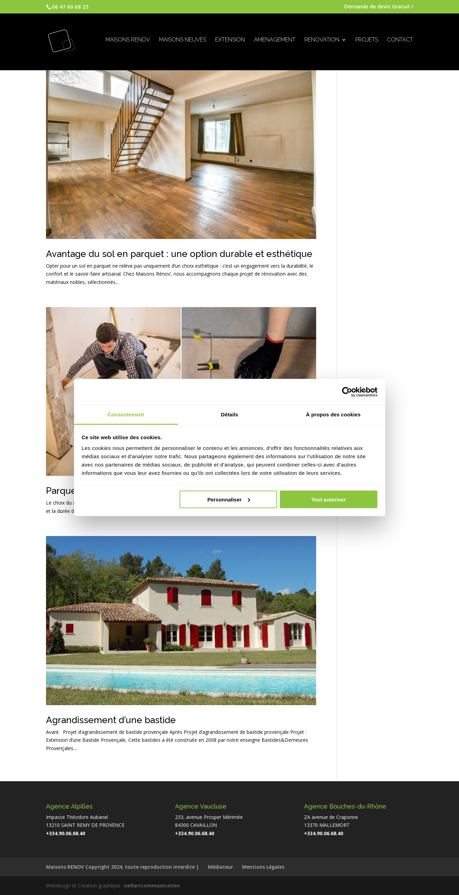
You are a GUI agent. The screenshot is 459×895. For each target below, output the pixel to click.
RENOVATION (321, 41)
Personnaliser (228, 499)
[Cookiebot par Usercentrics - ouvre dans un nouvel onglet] (347, 392)
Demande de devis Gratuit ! (378, 7)
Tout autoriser (328, 499)
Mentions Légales (263, 867)
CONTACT (400, 41)
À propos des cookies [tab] (333, 414)
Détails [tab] (229, 414)
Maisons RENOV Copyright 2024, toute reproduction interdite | (122, 867)
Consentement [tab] (126, 414)
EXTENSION (230, 41)
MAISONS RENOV (127, 41)
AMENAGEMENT (274, 41)
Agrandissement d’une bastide (111, 720)
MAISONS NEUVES (182, 41)
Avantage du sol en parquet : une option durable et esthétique (179, 254)
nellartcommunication (152, 885)
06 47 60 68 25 (70, 6)
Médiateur (220, 867)
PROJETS (366, 41)
